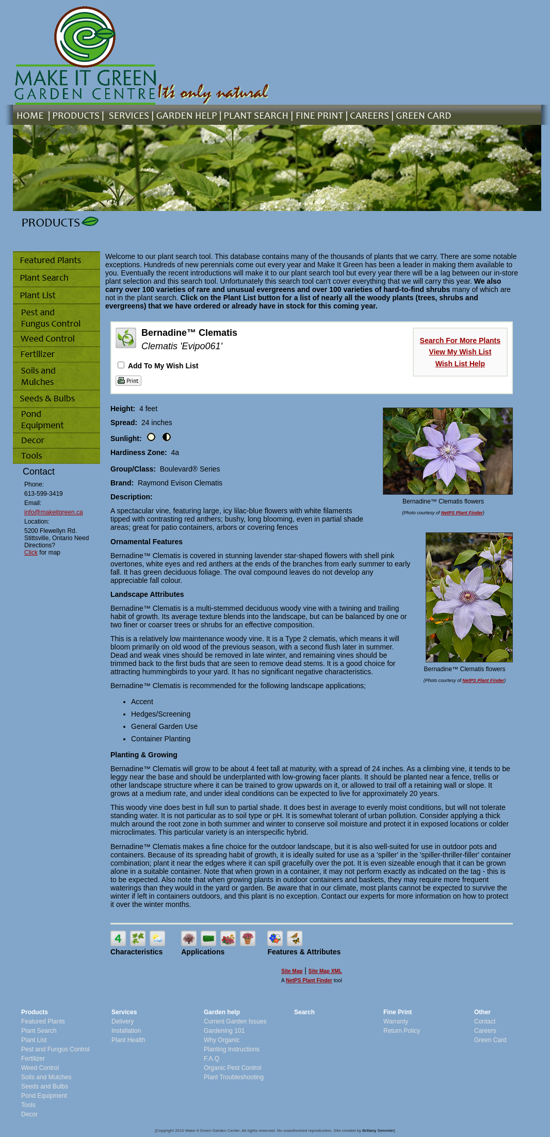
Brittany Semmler (378, 1130)
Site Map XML (325, 971)
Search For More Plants (460, 340)
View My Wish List (460, 352)
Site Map (291, 971)
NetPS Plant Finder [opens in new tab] (309, 980)
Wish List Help (460, 364)
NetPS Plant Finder (462, 512)
